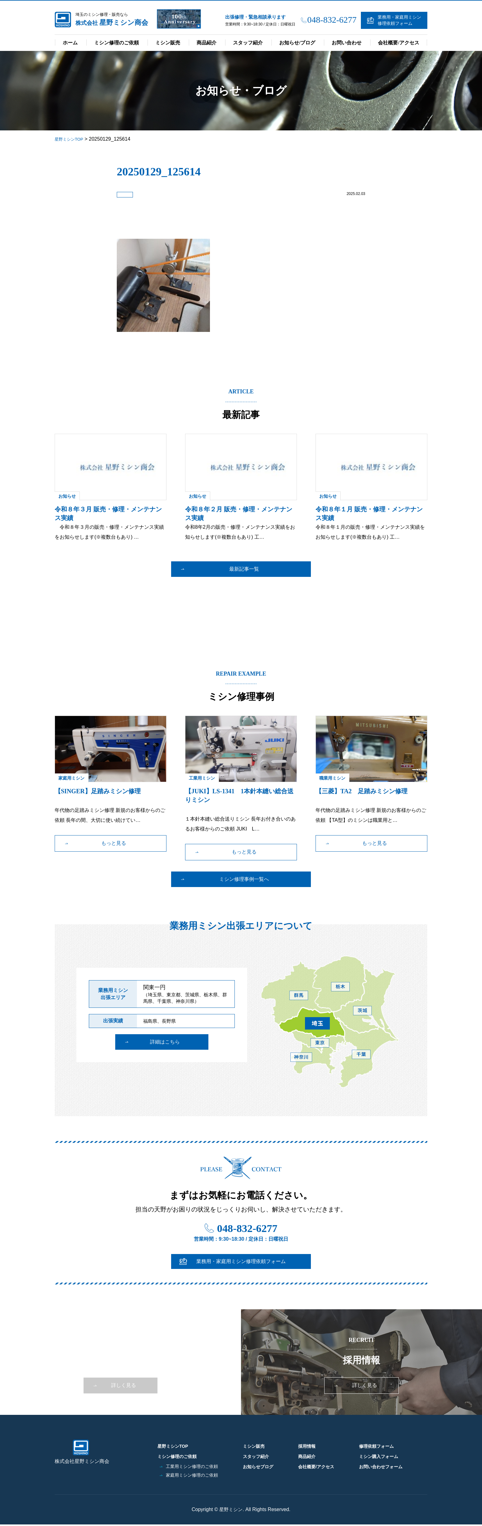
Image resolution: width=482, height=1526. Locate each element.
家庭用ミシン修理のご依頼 (194, 1473)
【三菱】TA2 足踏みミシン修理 (361, 790)
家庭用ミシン (71, 777)
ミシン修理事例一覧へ (244, 878)
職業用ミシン (332, 777)
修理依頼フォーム (376, 1446)
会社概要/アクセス (398, 42)
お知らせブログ (258, 1464)
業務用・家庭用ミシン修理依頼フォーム (399, 20)
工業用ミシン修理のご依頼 (194, 1464)
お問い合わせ (347, 42)
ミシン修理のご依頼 (116, 42)
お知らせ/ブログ (297, 42)
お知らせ (67, 495)
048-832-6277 (332, 20)
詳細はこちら (165, 1049)
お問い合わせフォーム (380, 1464)
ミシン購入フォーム (378, 1455)
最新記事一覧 (244, 568)
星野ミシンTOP (178, 1446)
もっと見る (113, 842)
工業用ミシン (202, 777)
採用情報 (307, 1446)
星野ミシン (231, 1511)
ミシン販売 (167, 42)
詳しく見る (123, 1389)
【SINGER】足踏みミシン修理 (98, 790)
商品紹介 (206, 42)
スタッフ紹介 (248, 42)
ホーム (70, 42)
